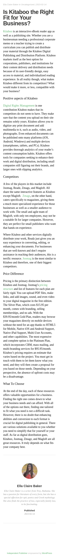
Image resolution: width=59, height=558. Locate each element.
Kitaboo (7, 31)
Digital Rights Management (19, 105)
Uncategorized (27, 4)
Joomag (26, 258)
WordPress (47, 553)
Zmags (26, 195)
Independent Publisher (17, 553)
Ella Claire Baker (10, 4)
